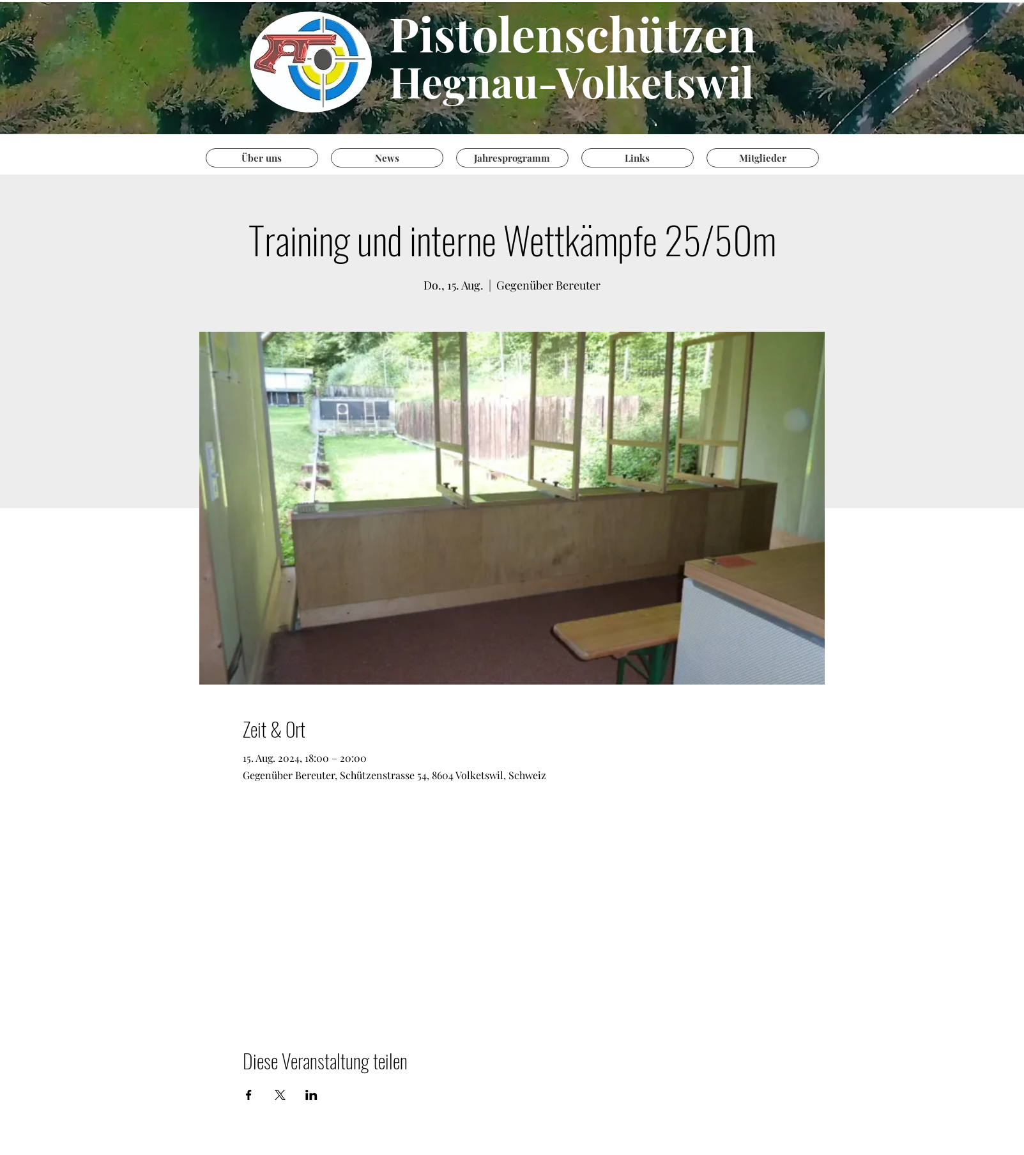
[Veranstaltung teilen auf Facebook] (249, 1095)
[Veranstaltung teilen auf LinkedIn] (311, 1095)
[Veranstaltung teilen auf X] (280, 1095)
